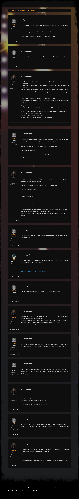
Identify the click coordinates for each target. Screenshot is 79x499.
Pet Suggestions (31, 10)
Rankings (37, 2)
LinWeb (52, 2)
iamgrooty (14, 24)
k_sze (14, 368)
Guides (29, 2)
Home (14, 2)
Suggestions (22, 10)
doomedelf (14, 82)
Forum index (13, 10)
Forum (66, 2)
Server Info (22, 2)
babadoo (14, 343)
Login (67, 4)
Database (45, 2)
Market (60, 2)
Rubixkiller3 (13, 234)
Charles (13, 259)
